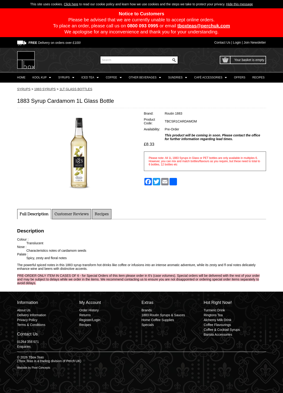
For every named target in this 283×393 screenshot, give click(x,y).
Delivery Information (31, 315)
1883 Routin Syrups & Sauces (163, 315)
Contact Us (222, 42)
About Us (24, 310)
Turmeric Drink (214, 310)
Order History (89, 310)
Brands (147, 310)
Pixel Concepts (41, 367)
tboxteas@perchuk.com (203, 25)
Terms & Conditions (31, 325)
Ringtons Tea (213, 315)
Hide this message (239, 4)
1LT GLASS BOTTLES (76, 89)
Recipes (102, 214)
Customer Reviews (72, 214)
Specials (148, 325)
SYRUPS (24, 89)
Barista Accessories (218, 334)
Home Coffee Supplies (158, 320)
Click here (71, 4)
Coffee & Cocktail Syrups (222, 330)
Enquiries (24, 346)
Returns (85, 315)
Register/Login (89, 320)
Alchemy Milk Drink (217, 320)
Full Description (34, 214)
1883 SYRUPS (45, 89)
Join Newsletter (255, 42)
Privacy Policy (27, 320)
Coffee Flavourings (217, 325)
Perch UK (73, 361)
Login (237, 42)
